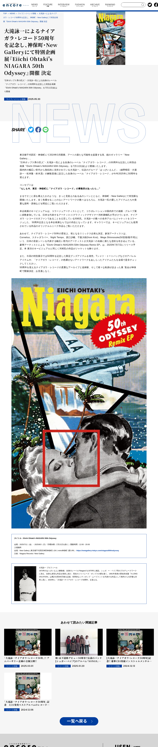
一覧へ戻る (77, 721)
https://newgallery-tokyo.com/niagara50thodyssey (97, 550)
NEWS (12, 13)
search (142, 4)
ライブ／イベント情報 (27, 13)
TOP (5, 13)
